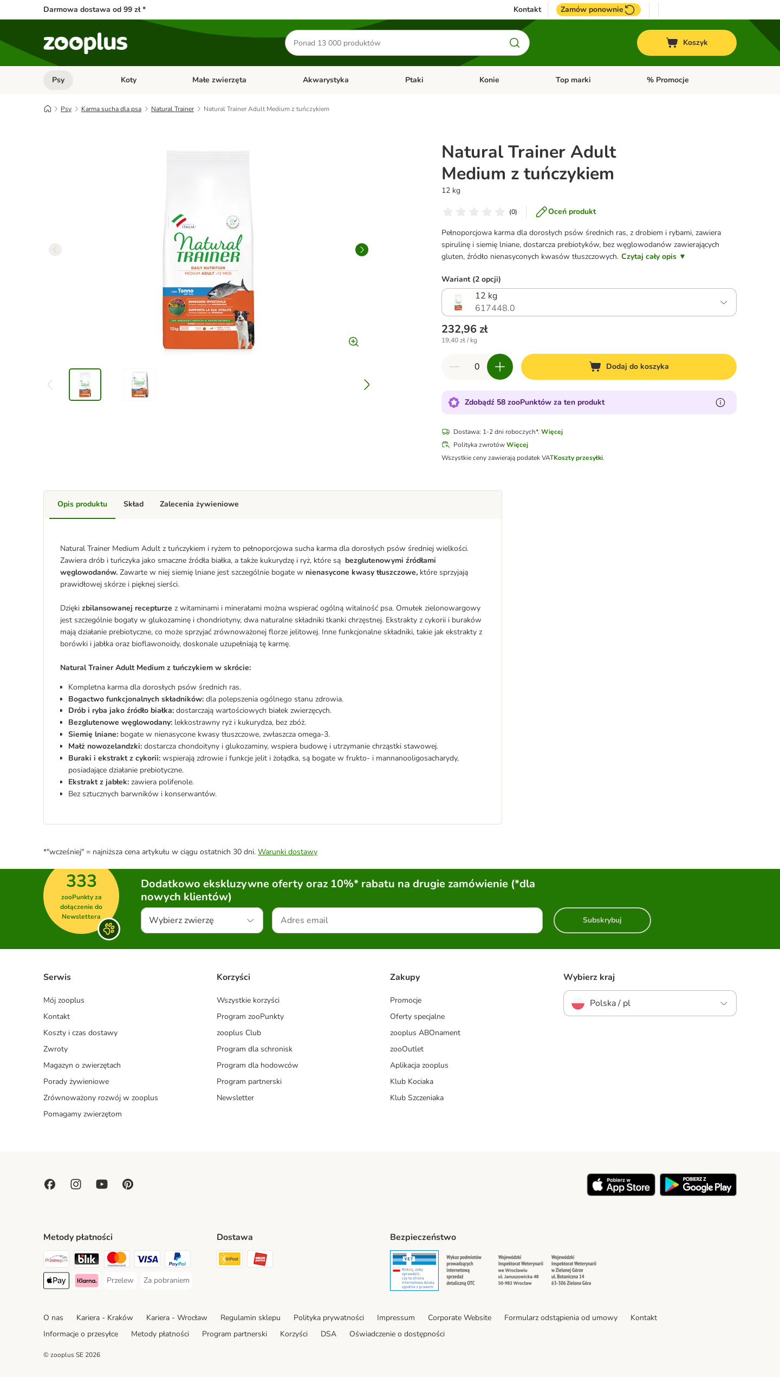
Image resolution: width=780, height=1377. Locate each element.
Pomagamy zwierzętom (82, 1114)
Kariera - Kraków (104, 1318)
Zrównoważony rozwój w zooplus (100, 1098)
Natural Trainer (172, 109)
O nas (53, 1318)
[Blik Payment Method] (87, 1260)
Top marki (573, 80)
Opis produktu (82, 504)
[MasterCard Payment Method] (117, 1260)
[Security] (414, 1272)
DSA (328, 1334)
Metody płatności (160, 1334)
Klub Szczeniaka (417, 1098)
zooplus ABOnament (425, 1033)
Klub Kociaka (411, 1081)
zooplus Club (239, 1033)
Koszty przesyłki (578, 457)
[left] (55, 249)
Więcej (552, 431)
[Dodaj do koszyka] (629, 367)
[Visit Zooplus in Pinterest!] (127, 1184)
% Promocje (668, 80)
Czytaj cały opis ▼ (653, 256)
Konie (489, 80)
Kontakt (527, 10)
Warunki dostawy (287, 852)
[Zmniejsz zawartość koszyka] (454, 367)
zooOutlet (407, 1049)
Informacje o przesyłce (80, 1334)
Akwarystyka (326, 80)
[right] (361, 249)
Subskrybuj (602, 920)
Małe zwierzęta (219, 80)
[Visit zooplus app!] (621, 1193)
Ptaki (414, 80)
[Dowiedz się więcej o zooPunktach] (720, 402)
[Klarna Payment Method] (87, 1282)
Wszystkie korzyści (248, 1000)
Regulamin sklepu (250, 1318)
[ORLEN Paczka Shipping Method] (260, 1260)
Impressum (396, 1318)
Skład (133, 504)
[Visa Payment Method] (147, 1260)
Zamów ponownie (598, 9)
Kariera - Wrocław (176, 1318)
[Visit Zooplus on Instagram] (75, 1184)
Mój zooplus (63, 1000)
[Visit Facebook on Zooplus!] (49, 1184)
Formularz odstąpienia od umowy (561, 1318)
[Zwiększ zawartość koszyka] (500, 367)
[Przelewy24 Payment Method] (56, 1260)
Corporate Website (459, 1318)
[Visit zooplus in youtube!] (101, 1184)
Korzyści (294, 1334)
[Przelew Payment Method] (120, 1281)
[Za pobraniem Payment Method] (167, 1281)
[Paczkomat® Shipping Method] (230, 1260)
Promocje (405, 1000)
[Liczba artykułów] (477, 367)
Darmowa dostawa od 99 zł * (94, 9)
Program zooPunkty (250, 1016)
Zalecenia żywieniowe (199, 504)
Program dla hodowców (257, 1065)
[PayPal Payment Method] (178, 1260)
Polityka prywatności (329, 1318)
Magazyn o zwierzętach (82, 1065)
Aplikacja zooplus (419, 1065)
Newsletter (235, 1098)
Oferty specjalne (417, 1016)
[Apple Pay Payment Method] (56, 1282)
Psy (58, 80)
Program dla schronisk (254, 1049)
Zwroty (55, 1049)
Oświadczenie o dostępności (397, 1334)
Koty (128, 80)
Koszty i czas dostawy (80, 1033)
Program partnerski (249, 1081)
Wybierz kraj (589, 977)
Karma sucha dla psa (111, 109)
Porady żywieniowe (76, 1081)
